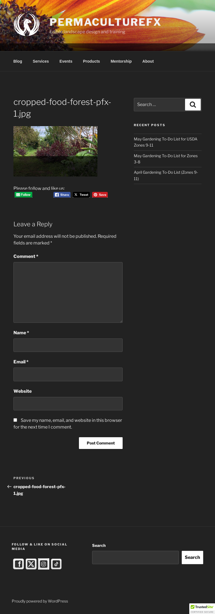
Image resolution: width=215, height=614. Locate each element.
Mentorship (121, 61)
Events (66, 61)
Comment (25, 256)
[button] (202, 608)
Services (41, 61)
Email (21, 361)
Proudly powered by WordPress (40, 601)
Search (99, 545)
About (148, 61)
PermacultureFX (106, 22)
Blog (17, 61)
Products (91, 61)
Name (21, 332)
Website (22, 391)
